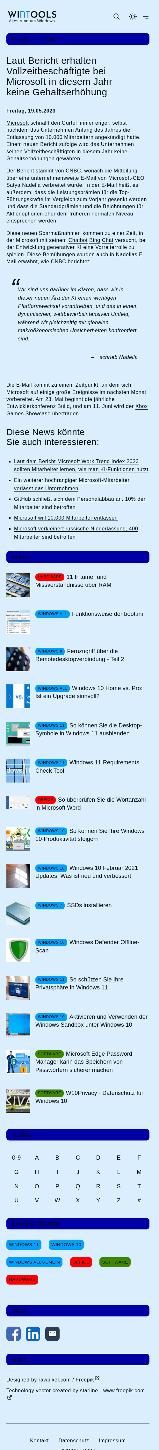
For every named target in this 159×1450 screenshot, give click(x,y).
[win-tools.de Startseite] (31, 16)
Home (20, 38)
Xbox (141, 406)
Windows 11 (24, 1244)
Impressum (112, 1440)
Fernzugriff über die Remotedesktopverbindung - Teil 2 (79, 655)
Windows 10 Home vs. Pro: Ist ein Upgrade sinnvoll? (88, 692)
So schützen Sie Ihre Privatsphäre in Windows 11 (79, 983)
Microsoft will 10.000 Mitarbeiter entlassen (66, 518)
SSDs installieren (89, 905)
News (49, 38)
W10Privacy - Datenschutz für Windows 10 (89, 1097)
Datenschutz (73, 1440)
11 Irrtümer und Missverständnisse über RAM (73, 581)
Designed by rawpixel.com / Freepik (50, 1379)
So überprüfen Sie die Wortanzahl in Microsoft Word (90, 804)
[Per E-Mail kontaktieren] (52, 1335)
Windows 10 (66, 1244)
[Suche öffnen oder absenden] (116, 16)
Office (81, 1262)
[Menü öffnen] (145, 16)
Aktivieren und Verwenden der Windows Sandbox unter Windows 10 (91, 1021)
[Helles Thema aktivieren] (133, 16)
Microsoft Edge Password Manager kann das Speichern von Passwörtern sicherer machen (83, 1062)
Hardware (22, 1279)
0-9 (16, 1158)
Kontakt (39, 1440)
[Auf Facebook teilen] (13, 1335)
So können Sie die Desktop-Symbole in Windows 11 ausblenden (88, 729)
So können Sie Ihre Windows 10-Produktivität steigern (90, 835)
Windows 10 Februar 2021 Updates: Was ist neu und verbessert (86, 872)
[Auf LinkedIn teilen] (33, 1335)
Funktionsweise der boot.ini (107, 614)
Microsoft (17, 123)
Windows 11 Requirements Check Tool (87, 766)
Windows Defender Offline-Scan (87, 946)
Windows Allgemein (34, 1262)
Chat (107, 240)
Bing (94, 240)
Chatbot (78, 240)
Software (115, 1262)
